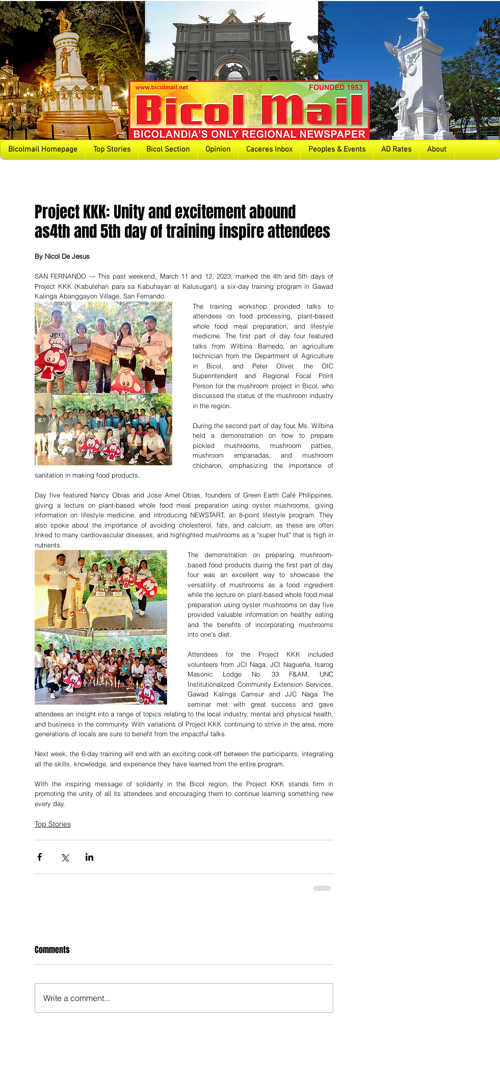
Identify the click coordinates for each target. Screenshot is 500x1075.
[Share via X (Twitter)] (64, 857)
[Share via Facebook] (39, 857)
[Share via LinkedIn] (89, 857)
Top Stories (53, 824)
